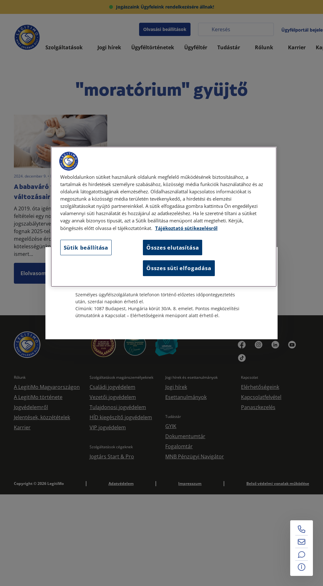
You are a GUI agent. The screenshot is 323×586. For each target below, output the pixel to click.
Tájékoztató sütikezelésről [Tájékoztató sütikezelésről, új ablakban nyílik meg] (186, 228)
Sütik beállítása (86, 247)
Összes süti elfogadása (178, 268)
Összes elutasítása (172, 247)
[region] (164, 217)
